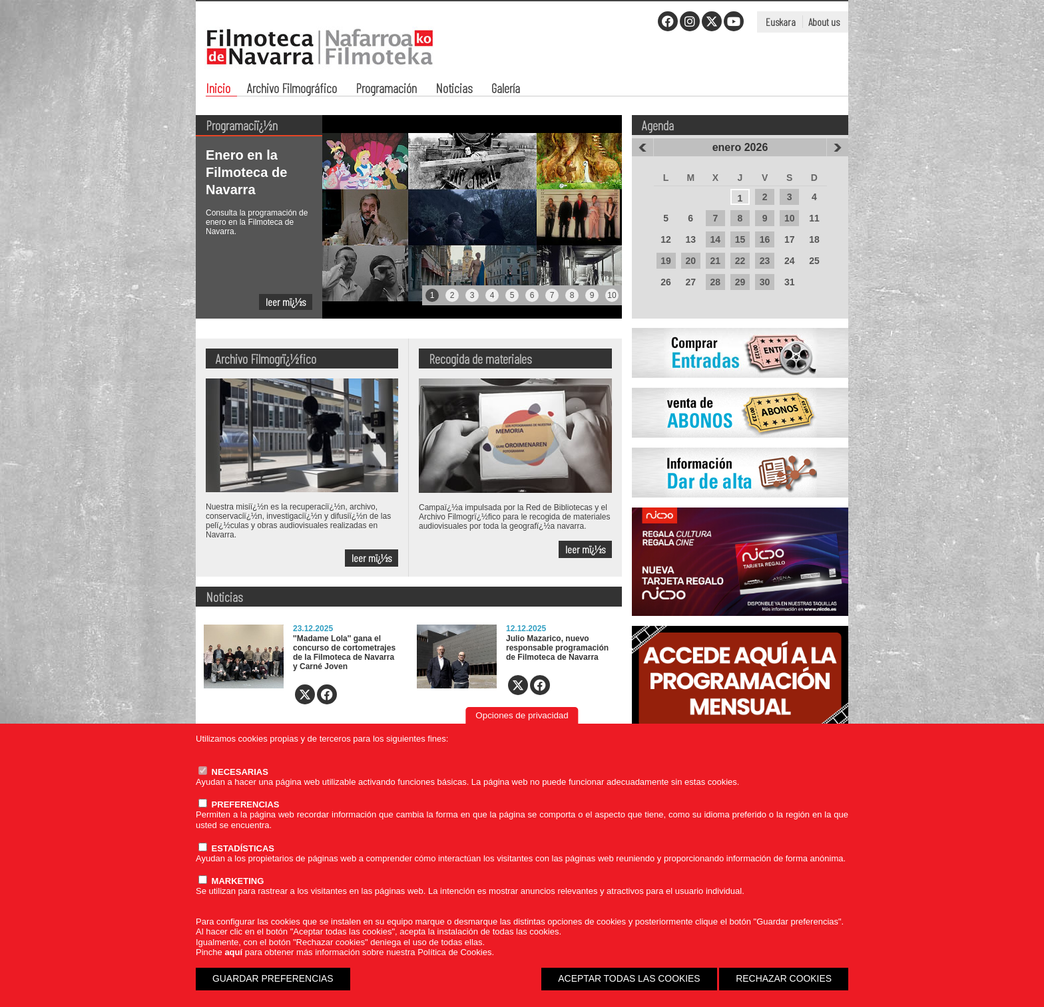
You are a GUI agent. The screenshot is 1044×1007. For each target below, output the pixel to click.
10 (789, 218)
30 (765, 282)
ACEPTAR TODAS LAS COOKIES (629, 978)
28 (715, 282)
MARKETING (231, 881)
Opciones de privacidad (521, 715)
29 (740, 282)
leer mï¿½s (286, 301)
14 (715, 239)
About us (824, 21)
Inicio (218, 89)
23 (765, 260)
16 (765, 239)
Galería (505, 89)
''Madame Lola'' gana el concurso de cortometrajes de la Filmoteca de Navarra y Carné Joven (344, 652)
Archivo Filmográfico (292, 89)
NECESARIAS (233, 772)
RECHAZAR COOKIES (784, 978)
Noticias (454, 89)
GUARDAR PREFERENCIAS (273, 978)
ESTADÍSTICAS (236, 848)
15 (740, 239)
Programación (386, 89)
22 (740, 260)
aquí (233, 952)
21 (715, 260)
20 (690, 260)
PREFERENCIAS (238, 804)
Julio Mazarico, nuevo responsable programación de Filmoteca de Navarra (557, 648)
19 (665, 260)
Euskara (781, 21)
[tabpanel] (409, 217)
